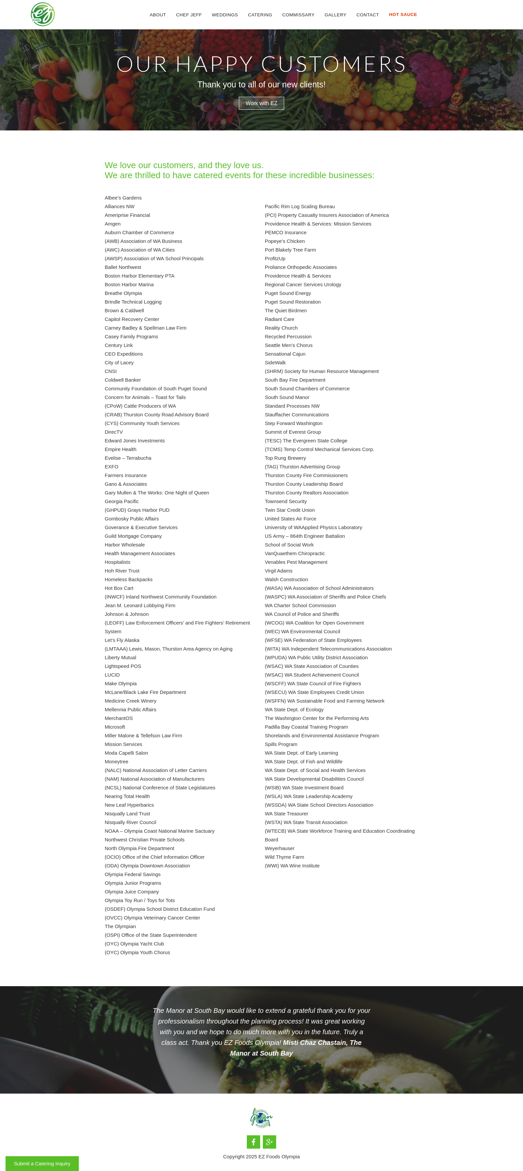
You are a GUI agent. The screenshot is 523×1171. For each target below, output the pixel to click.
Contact (368, 14)
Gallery (336, 14)
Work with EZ (262, 103)
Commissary (298, 14)
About (158, 14)
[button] (225, 14)
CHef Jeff (189, 14)
